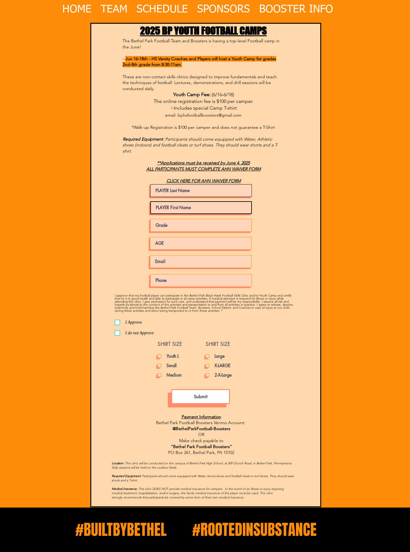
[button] (296, 5)
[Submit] (200, 396)
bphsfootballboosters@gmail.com (209, 115)
